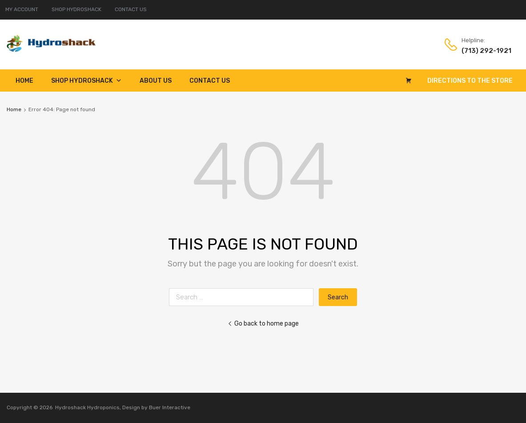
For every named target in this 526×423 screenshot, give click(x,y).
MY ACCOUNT (21, 9)
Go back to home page (263, 323)
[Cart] (409, 80)
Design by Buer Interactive (156, 407)
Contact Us (209, 81)
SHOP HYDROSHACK (76, 9)
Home (24, 81)
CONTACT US (131, 9)
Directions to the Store (470, 81)
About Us (156, 81)
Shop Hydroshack (86, 81)
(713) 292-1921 (483, 51)
